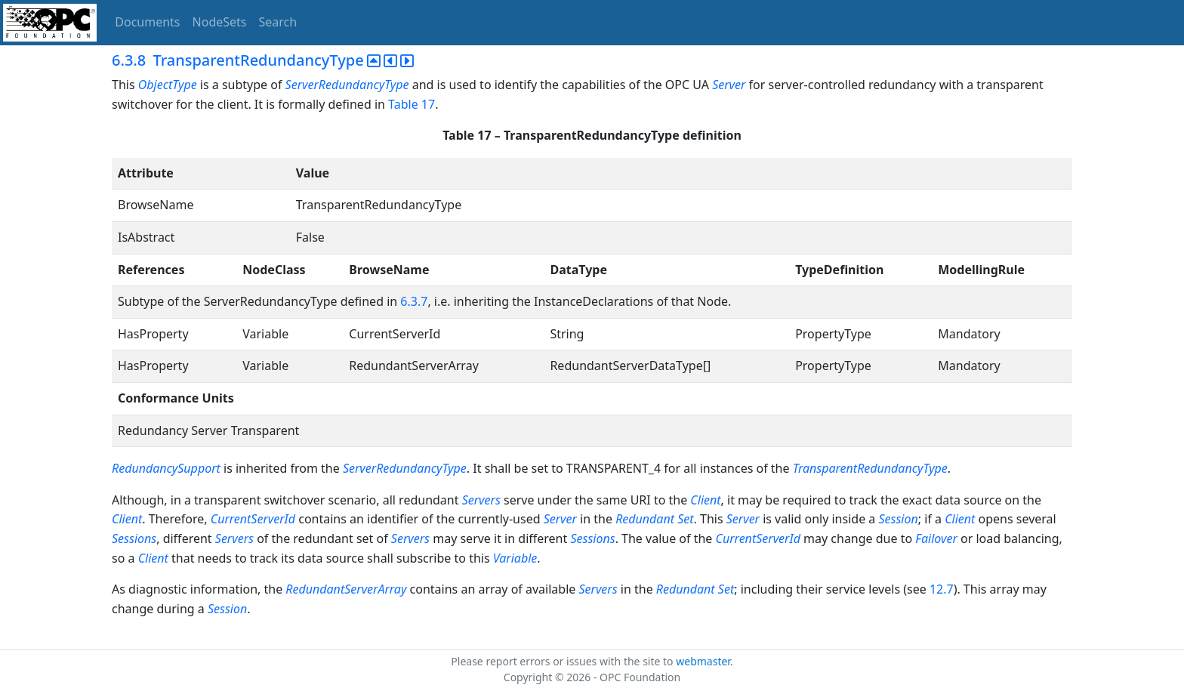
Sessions (134, 538)
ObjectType (167, 84)
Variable (515, 558)
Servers (481, 500)
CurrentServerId (255, 519)
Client (705, 500)
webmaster (703, 661)
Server (728, 84)
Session (897, 519)
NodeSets (220, 22)
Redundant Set (654, 519)
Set (726, 589)
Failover (936, 538)
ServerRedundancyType (347, 84)
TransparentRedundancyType (870, 468)
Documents (147, 22)
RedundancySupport (166, 468)
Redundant (685, 589)
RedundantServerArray (345, 589)
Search (278, 22)
